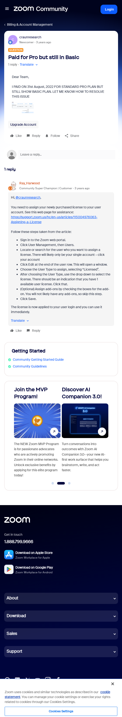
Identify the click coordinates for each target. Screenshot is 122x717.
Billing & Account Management (30, 24)
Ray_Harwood (29, 183)
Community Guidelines (30, 366)
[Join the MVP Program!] (37, 433)
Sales (12, 633)
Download (16, 616)
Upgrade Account (23, 124)
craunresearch (30, 37)
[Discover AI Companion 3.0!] (85, 433)
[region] (61, 697)
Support (14, 651)
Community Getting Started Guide (38, 359)
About (12, 598)
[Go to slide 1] (53, 483)
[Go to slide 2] (61, 483)
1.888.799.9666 (18, 542)
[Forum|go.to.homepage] (41, 9)
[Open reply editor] (61, 154)
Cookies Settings (61, 711)
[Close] (112, 683)
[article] (61, 257)
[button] (7, 9)
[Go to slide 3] (69, 483)
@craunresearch (28, 197)
